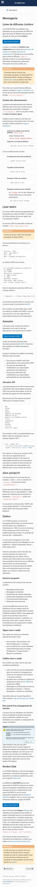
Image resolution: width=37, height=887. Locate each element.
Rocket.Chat (16, 778)
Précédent (8, 868)
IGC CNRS (26, 682)
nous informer (7, 882)
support (13, 862)
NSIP (28, 304)
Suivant (29, 868)
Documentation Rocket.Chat (20, 841)
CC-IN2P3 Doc (20, 3)
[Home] (7, 10)
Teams (26, 810)
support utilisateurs (23, 90)
